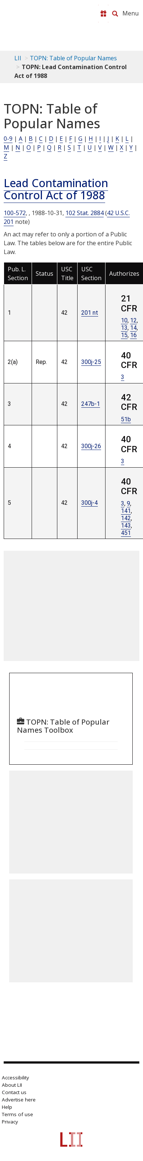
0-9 (8, 139)
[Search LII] (115, 13)
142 (126, 518)
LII (17, 58)
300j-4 (89, 502)
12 (133, 320)
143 (126, 525)
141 (126, 510)
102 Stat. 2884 (84, 213)
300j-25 (91, 361)
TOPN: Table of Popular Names (73, 58)
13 (124, 327)
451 (126, 532)
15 (124, 335)
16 (133, 335)
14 (133, 327)
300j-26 (91, 446)
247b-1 (90, 403)
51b (126, 419)
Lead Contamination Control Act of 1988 (56, 189)
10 (124, 320)
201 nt (89, 312)
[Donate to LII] (103, 13)
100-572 (15, 213)
